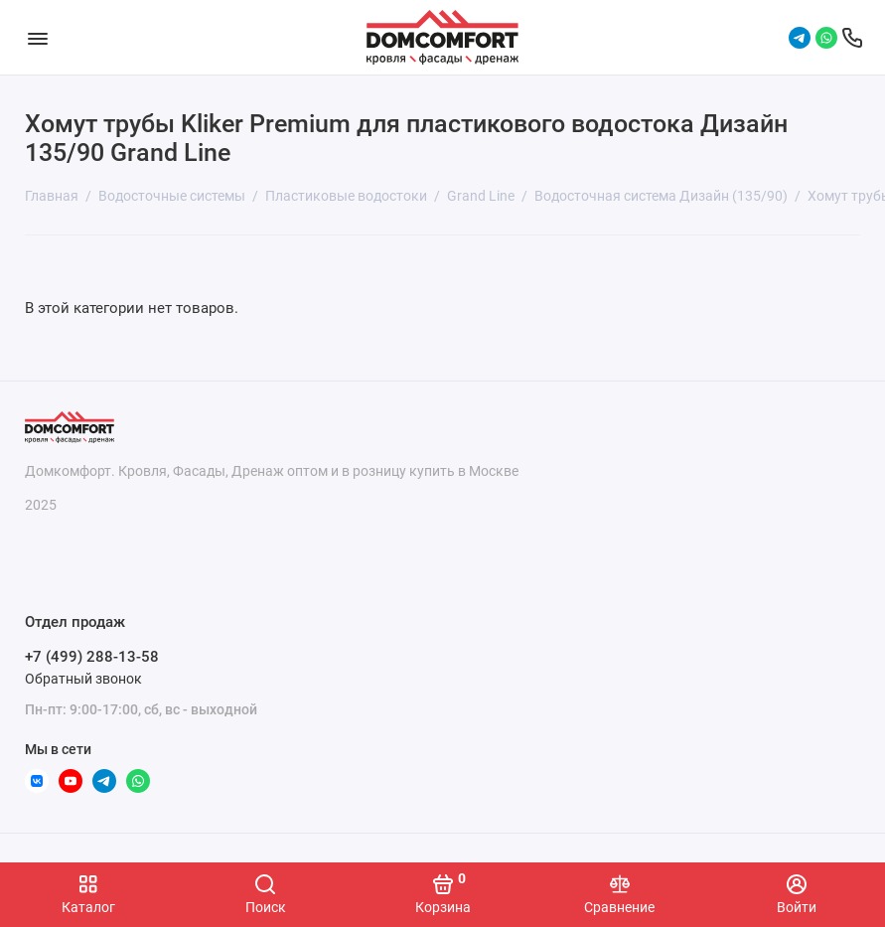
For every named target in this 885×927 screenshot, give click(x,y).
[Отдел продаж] (852, 38)
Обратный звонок (83, 679)
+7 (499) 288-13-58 (92, 657)
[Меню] (37, 37)
